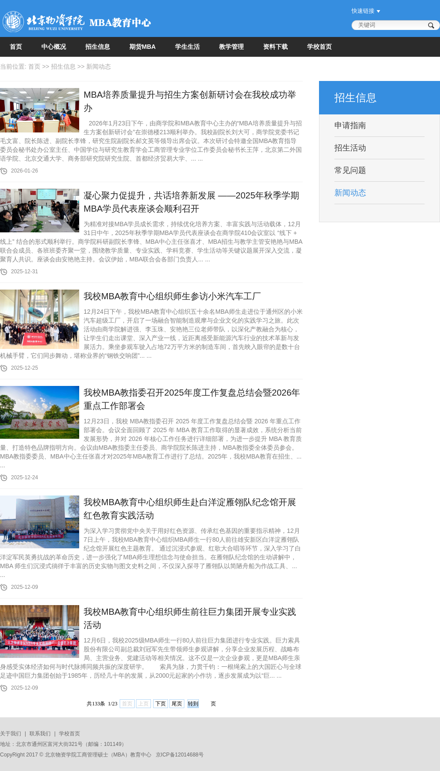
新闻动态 (98, 66)
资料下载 (275, 46)
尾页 (177, 704)
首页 (16, 46)
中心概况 (53, 46)
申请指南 (350, 125)
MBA (119, 755)
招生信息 (97, 46)
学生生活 (187, 46)
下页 (160, 704)
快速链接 (363, 10)
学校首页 (319, 46)
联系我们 (40, 734)
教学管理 (231, 46)
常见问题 (350, 170)
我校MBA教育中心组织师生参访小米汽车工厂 (172, 296)
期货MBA (142, 46)
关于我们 (10, 734)
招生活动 (350, 147)
